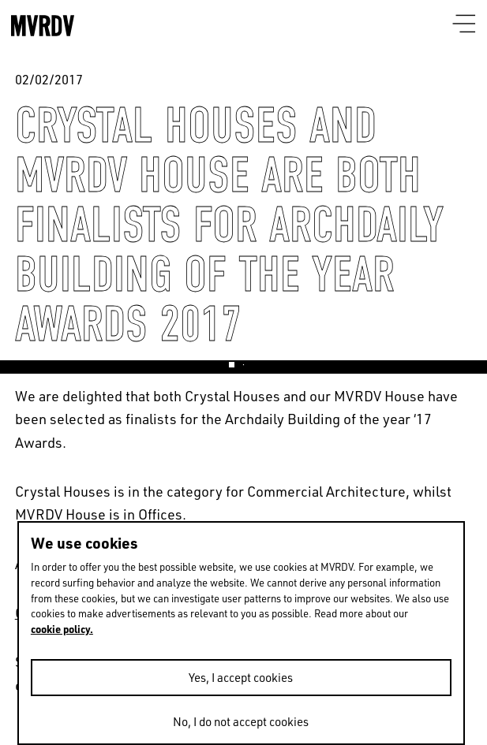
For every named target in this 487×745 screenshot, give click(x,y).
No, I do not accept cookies (241, 721)
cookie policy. (62, 628)
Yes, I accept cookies (241, 677)
